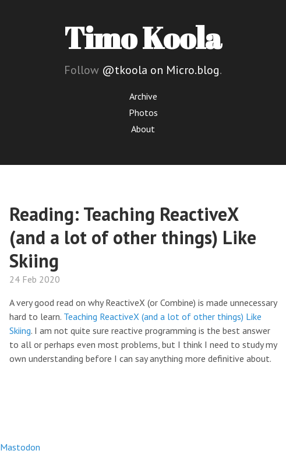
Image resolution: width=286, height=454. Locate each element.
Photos (143, 112)
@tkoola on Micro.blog (161, 70)
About (143, 129)
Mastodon (20, 447)
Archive (143, 96)
